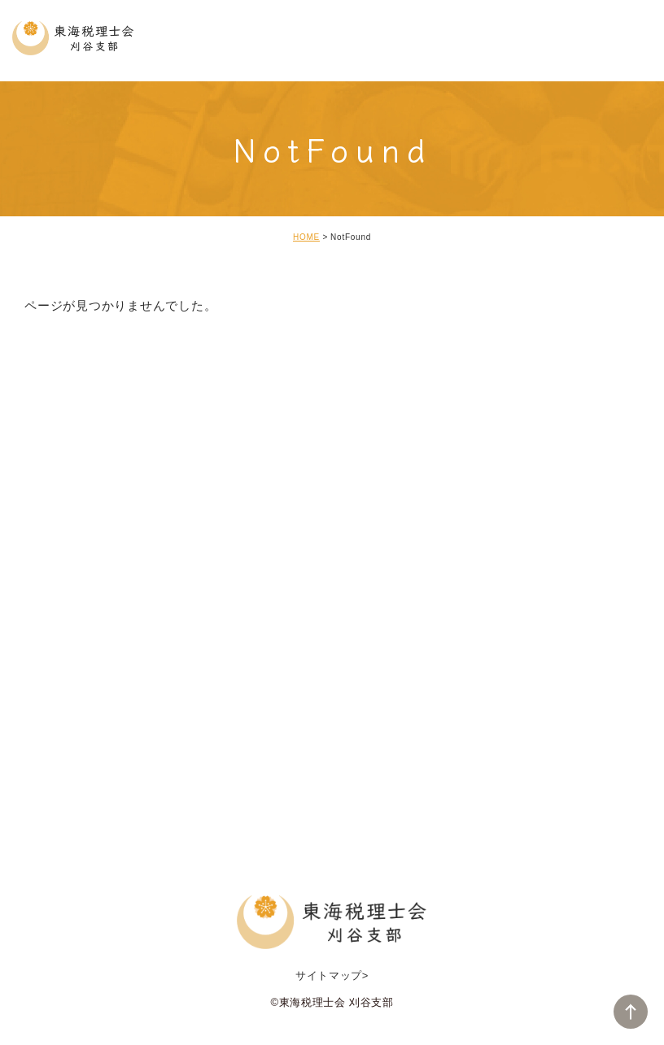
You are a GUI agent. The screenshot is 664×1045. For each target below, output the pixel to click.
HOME (306, 237)
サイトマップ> (332, 975)
